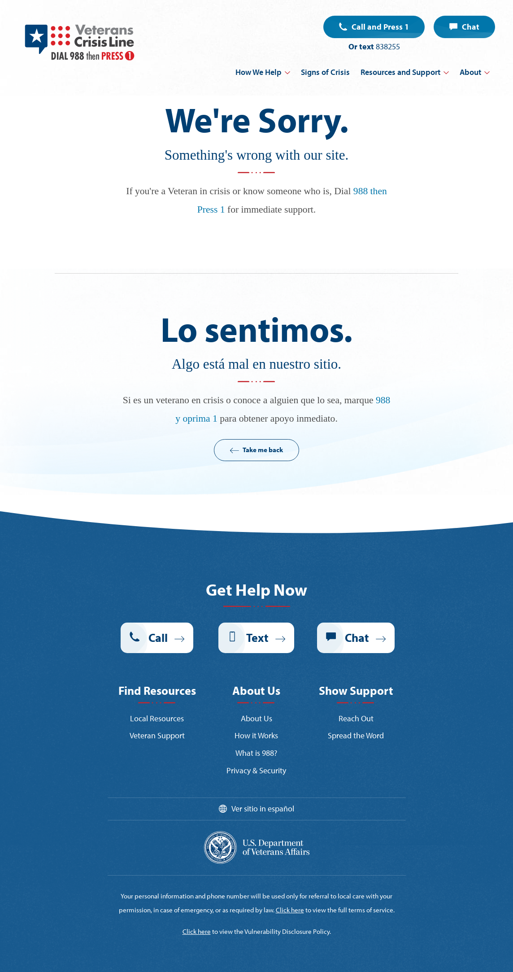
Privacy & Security (256, 770)
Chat (470, 27)
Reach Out (356, 718)
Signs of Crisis (325, 72)
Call (158, 637)
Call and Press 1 (380, 27)
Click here (290, 910)
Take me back (263, 449)
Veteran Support (157, 735)
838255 (388, 46)
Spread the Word (356, 735)
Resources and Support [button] (400, 72)
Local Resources (157, 718)
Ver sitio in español (262, 808)
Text (257, 637)
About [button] (470, 72)
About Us (256, 718)
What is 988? (256, 753)
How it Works (256, 735)
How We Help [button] (258, 72)
